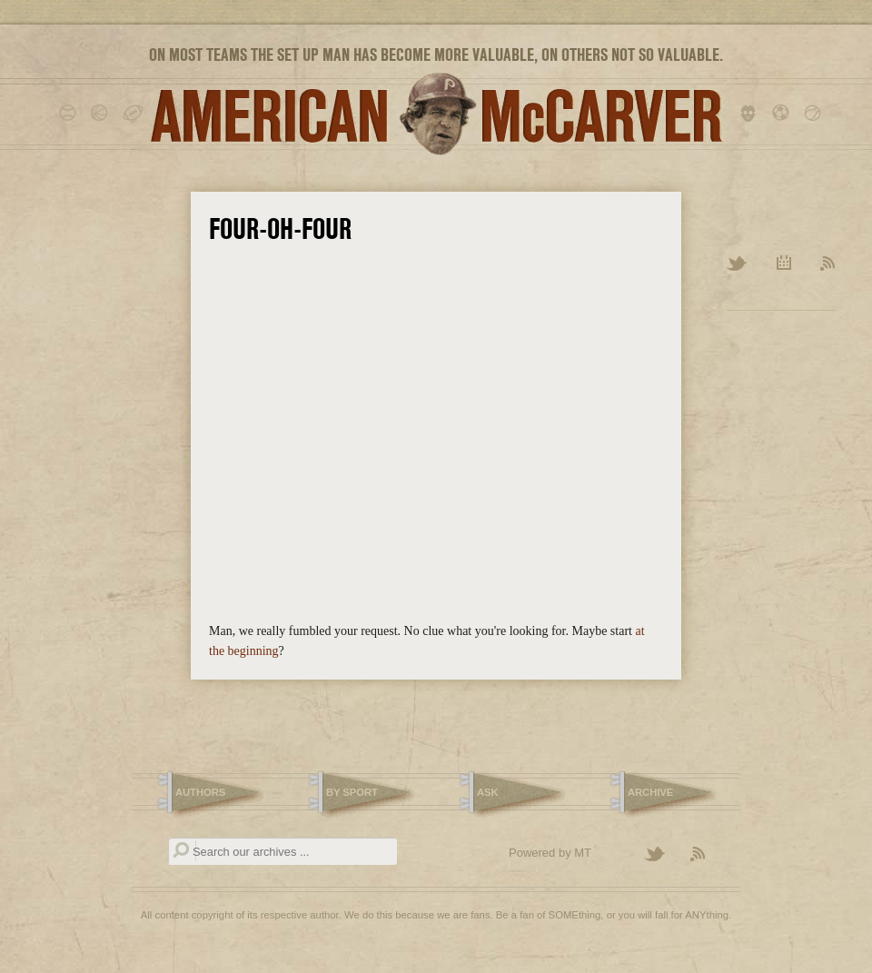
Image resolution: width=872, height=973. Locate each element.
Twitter (738, 264)
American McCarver (436, 114)
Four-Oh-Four (280, 228)
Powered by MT (550, 852)
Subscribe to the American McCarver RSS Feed (708, 855)
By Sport (352, 792)
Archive (784, 264)
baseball (70, 113)
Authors (200, 792)
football (134, 113)
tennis (815, 113)
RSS (828, 264)
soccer (783, 113)
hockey (751, 113)
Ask (488, 792)
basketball (102, 113)
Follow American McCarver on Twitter (663, 855)
